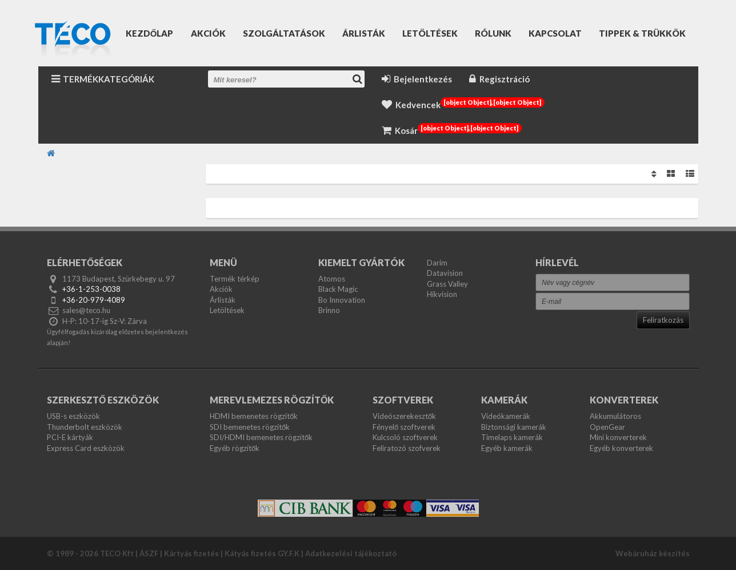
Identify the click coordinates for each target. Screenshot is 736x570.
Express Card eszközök (86, 448)
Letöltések (430, 33)
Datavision (445, 273)
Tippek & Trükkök (642, 33)
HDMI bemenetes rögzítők (254, 416)
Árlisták (363, 33)
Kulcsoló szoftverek (405, 437)
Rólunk (493, 33)
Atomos (331, 278)
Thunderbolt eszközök (84, 427)
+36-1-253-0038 (91, 289)
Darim (437, 262)
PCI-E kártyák (70, 437)
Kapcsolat (555, 33)
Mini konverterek (618, 437)
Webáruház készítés (652, 553)
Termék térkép (234, 278)
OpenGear (607, 427)
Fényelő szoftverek (404, 427)
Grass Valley (447, 283)
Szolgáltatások (284, 33)
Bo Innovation (341, 299)
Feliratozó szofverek (407, 448)
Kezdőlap (150, 33)
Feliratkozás (663, 319)
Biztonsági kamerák (513, 427)
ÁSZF (148, 553)
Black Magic (338, 289)
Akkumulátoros (615, 416)
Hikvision (442, 294)
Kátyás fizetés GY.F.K (262, 553)
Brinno (329, 310)
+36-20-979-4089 (93, 299)
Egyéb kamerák (507, 448)
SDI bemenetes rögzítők (250, 427)
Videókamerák (505, 416)
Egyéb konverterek (621, 448)
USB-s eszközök (73, 416)
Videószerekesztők (404, 416)
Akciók (208, 33)
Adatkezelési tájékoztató (351, 553)
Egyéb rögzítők (234, 448)
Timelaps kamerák (512, 437)
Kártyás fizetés (191, 553)
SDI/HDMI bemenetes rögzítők (261, 437)
